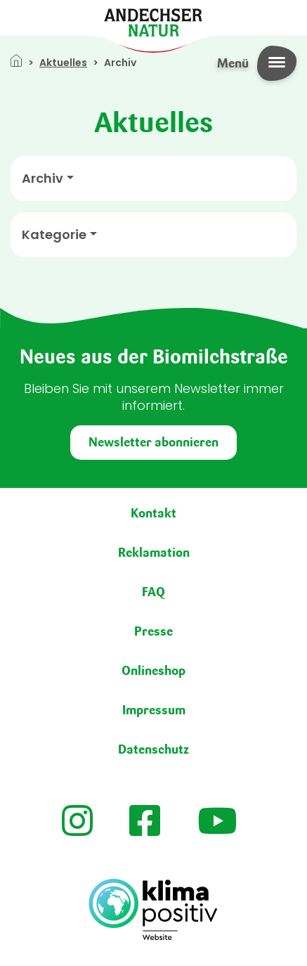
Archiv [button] (42, 178)
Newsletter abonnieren (153, 442)
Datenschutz (153, 749)
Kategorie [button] (54, 234)
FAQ (153, 592)
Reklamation (154, 552)
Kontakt (153, 513)
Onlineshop (153, 670)
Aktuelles (63, 63)
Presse (153, 631)
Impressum (153, 710)
